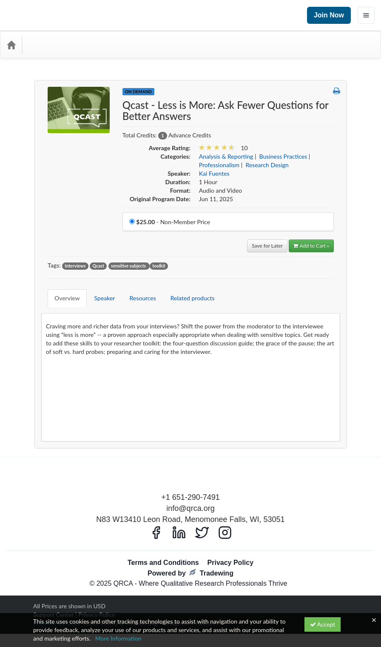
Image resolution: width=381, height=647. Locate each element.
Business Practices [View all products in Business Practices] (283, 156)
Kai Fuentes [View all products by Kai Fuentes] (214, 173)
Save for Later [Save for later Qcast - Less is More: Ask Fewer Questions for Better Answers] (267, 245)
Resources (136, 291)
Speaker (98, 291)
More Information (118, 638)
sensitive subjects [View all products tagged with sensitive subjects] (129, 265)
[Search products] (278, 44)
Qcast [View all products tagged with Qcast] (98, 265)
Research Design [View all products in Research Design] (266, 164)
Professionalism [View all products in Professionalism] (219, 164)
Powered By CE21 (57, 610)
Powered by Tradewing (190, 560)
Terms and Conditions (163, 549)
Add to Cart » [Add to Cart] (311, 245)
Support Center (53, 601)
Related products (186, 291)
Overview (61, 291)
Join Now (329, 15)
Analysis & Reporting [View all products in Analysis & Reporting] (226, 156)
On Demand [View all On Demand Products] (138, 91)
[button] (336, 91)
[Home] (11, 44)
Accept (323, 624)
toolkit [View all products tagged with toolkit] (158, 265)
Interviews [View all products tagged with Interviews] (75, 265)
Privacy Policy (231, 549)
